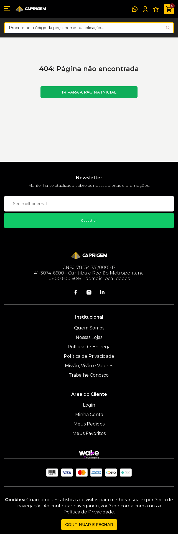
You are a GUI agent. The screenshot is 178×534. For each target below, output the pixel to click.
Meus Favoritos (89, 433)
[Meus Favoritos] (156, 9)
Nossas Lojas (89, 337)
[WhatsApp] (135, 9)
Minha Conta (89, 414)
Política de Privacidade (89, 356)
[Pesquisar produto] (168, 27)
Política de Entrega (89, 346)
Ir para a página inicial (89, 92)
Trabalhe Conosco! (89, 375)
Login (89, 405)
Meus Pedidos (89, 424)
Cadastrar (89, 220)
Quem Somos (89, 328)
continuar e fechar (89, 524)
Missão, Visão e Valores (89, 365)
